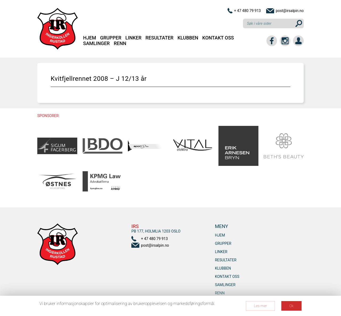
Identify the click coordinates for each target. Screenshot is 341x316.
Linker (133, 38)
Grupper (110, 38)
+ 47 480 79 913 (247, 11)
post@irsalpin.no (290, 11)
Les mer (260, 306)
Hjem (89, 38)
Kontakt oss (218, 38)
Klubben (187, 38)
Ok (291, 306)
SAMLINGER (96, 43)
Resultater (159, 38)
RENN (120, 43)
